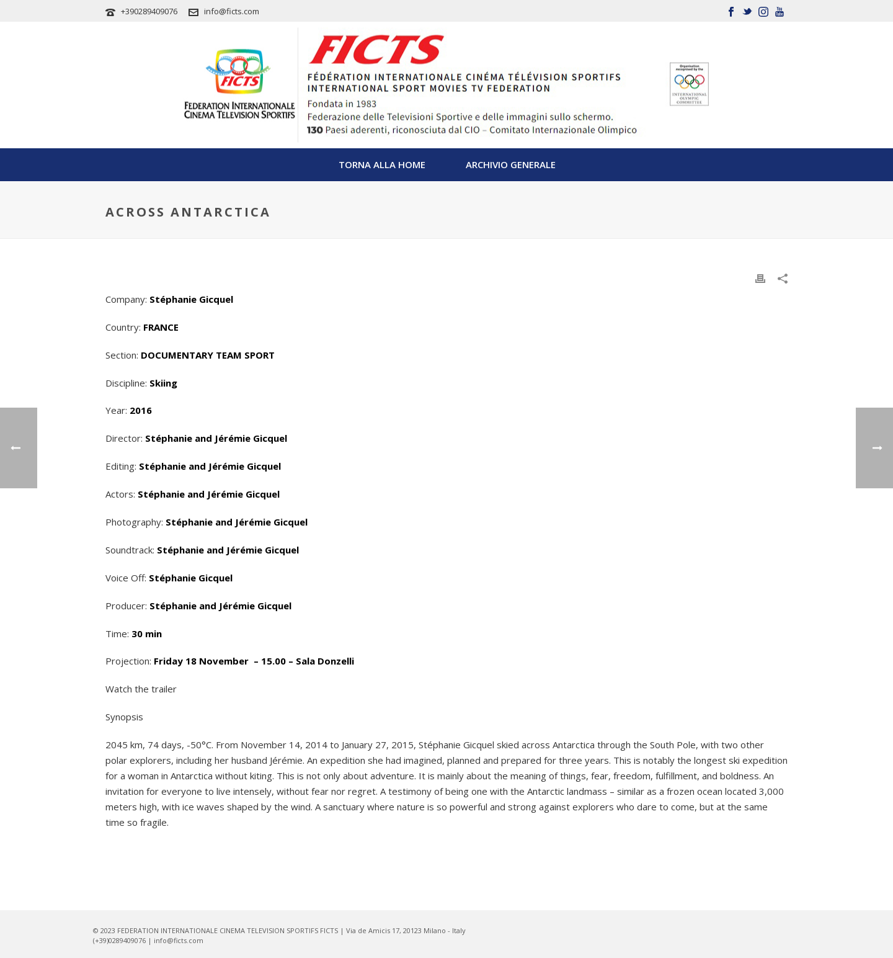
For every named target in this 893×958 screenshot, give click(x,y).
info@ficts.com (231, 11)
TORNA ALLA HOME (382, 164)
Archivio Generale (511, 164)
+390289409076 (149, 11)
